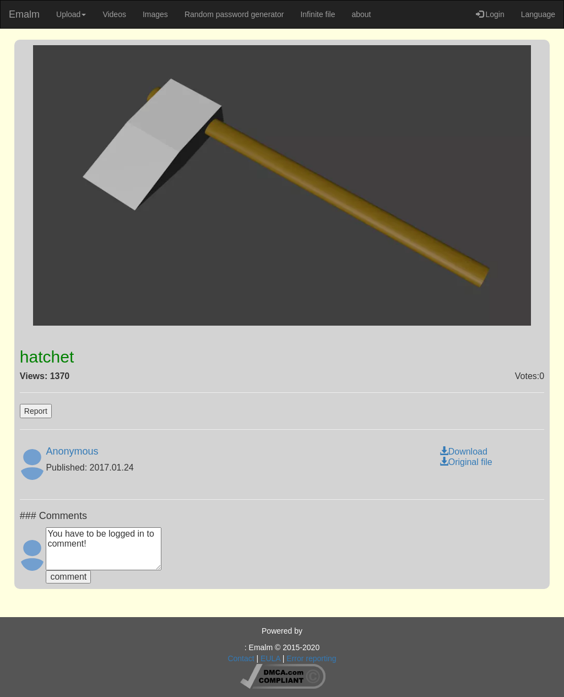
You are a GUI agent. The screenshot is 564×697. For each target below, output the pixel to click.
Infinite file (317, 14)
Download (463, 451)
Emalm (24, 14)
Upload (71, 14)
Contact (240, 658)
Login (490, 14)
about (361, 14)
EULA (270, 658)
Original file (466, 462)
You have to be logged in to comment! (103, 548)
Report (35, 411)
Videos (114, 14)
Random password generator (234, 14)
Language (538, 14)
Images (155, 14)
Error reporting (311, 658)
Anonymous (72, 451)
